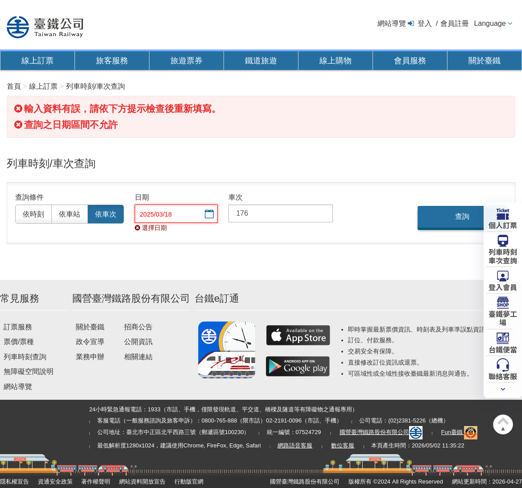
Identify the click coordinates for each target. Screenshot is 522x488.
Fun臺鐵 (459, 432)
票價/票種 (19, 341)
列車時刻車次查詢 (503, 255)
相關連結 (138, 357)
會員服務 (410, 60)
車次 (235, 197)
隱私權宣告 (14, 481)
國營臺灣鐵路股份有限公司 (381, 432)
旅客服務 (112, 60)
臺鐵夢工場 (503, 317)
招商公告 (138, 327)
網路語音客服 (295, 445)
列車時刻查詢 (25, 357)
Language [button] (489, 23)
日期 (142, 197)
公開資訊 (138, 341)
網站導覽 (391, 23)
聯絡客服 (503, 376)
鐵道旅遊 (261, 60)
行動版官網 (188, 481)
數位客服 (342, 445)
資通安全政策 (55, 481)
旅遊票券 (186, 60)
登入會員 (503, 286)
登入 (425, 23)
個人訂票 (503, 225)
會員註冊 (454, 23)
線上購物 (335, 60)
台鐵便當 (503, 349)
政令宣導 (90, 341)
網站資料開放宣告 (142, 481)
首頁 (14, 86)
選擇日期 (208, 214)
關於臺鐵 (484, 60)
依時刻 (33, 214)
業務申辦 (90, 357)
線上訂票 (37, 60)
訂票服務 (18, 327)
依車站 (69, 214)
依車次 (105, 214)
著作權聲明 (95, 481)
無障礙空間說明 (29, 371)
